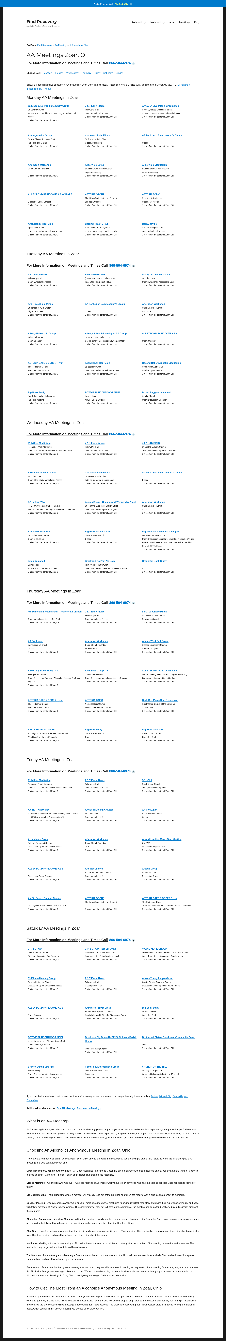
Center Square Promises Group (102, 1067)
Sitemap (73, 1328)
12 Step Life (109, 1328)
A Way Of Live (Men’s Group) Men (160, 106)
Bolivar (154, 1096)
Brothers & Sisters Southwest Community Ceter (168, 1037)
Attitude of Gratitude (39, 531)
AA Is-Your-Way (36, 502)
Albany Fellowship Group (42, 333)
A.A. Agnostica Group (40, 135)
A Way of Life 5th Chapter (156, 274)
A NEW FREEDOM (95, 274)
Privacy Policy (47, 1328)
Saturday (108, 73)
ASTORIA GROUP (94, 194)
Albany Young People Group (157, 978)
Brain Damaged (36, 561)
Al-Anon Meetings (179, 22)
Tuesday (59, 73)
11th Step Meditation (39, 443)
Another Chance (94, 868)
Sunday (119, 73)
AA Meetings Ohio (79, 45)
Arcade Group (150, 868)
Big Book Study (36, 392)
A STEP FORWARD (38, 810)
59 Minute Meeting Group (41, 978)
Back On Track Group (97, 224)
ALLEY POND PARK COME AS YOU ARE (50, 194)
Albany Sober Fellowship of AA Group (106, 333)
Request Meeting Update (90, 1328)
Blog (196, 22)
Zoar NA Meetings (66, 1108)
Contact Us (121, 1328)
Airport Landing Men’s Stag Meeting (161, 839)
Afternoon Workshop (39, 165)
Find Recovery (42, 21)
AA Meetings (139, 22)
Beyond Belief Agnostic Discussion (161, 363)
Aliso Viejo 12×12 (94, 165)
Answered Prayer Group (98, 1008)
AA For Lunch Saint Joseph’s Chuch (162, 135)
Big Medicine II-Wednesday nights (160, 531)
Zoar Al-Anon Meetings (89, 1108)
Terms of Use (61, 1328)
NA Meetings (157, 22)
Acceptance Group (38, 839)
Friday (97, 73)
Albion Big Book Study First (43, 670)
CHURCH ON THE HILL (154, 1067)
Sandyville (178, 1096)
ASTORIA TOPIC (151, 194)
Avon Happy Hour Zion (40, 224)
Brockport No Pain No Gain (100, 561)
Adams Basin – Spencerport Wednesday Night (110, 502)
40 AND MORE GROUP (154, 949)
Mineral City (165, 1096)
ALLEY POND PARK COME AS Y (159, 333)
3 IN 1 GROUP (35, 949)
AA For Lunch (35, 641)
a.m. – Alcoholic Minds (97, 135)
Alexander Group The (97, 670)
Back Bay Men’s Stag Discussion (160, 700)
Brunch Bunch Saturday (41, 1067)
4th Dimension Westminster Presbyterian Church (55, 611)
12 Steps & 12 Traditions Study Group (48, 106)
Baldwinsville (149, 224)
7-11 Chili (147, 780)
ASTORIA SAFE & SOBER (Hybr (45, 363)
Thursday (86, 73)
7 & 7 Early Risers (94, 106)
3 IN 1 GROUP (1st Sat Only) (100, 949)
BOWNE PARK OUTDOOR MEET (102, 392)
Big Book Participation (97, 531)
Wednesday (72, 73)
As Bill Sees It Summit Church (44, 898)
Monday (48, 73)
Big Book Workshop (153, 729)
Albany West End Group (155, 641)
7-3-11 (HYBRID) (151, 443)
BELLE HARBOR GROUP (41, 729)
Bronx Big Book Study (154, 561)
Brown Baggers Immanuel (156, 392)
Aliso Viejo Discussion (154, 165)
